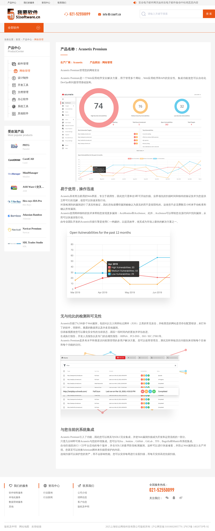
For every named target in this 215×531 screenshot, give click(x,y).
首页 (18, 39)
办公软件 (19, 99)
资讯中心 (46, 2)
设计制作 (19, 78)
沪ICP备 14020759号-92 (196, 526)
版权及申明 (83, 506)
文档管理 (19, 92)
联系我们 (62, 2)
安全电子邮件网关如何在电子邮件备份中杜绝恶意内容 (168, 2)
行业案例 (48, 492)
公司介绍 (82, 492)
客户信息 (82, 502)
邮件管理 (19, 64)
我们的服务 (29, 2)
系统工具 (19, 106)
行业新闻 (48, 497)
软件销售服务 (16, 492)
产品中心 (12, 2)
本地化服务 (14, 497)
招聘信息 (82, 497)
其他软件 (19, 113)
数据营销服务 (16, 502)
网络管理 (21, 71)
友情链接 (36, 526)
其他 (11, 506)
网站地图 (24, 526)
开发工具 (19, 85)
